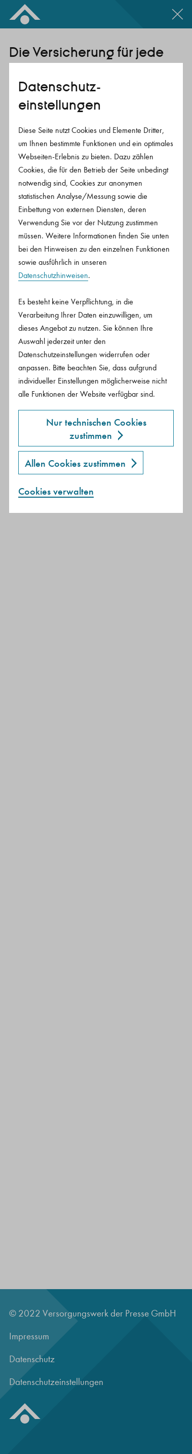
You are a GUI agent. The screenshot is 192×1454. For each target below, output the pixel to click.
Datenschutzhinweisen (53, 275)
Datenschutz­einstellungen (59, 96)
